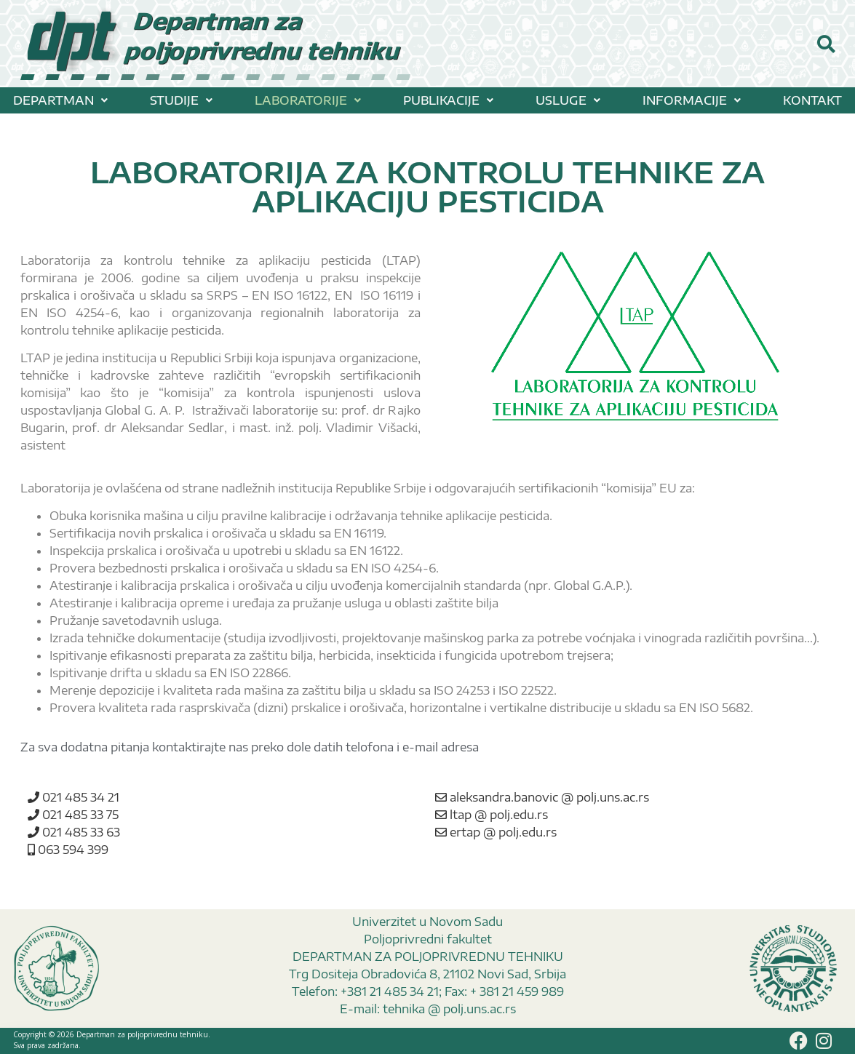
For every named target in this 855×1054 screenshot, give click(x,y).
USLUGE (568, 100)
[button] (60, 100)
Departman (60, 100)
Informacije (692, 100)
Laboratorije (308, 100)
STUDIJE (181, 100)
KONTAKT (812, 100)
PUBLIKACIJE (448, 100)
